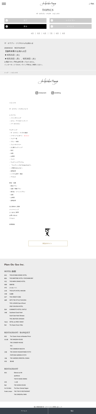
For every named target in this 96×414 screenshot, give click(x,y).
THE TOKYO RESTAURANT (22, 391)
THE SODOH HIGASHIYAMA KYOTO (20, 352)
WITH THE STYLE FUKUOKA (18, 300)
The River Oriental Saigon (21, 388)
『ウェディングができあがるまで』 (21, 165)
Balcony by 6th (18, 372)
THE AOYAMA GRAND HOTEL (18, 275)
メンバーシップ (14, 209)
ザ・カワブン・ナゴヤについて (18, 109)
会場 (12, 153)
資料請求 (13, 171)
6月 (45, 33)
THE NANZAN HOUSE (16, 339)
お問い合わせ (13, 215)
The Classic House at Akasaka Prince (20, 336)
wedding (56, 93)
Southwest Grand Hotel (16, 312)
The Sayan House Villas (16, 325)
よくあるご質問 (14, 212)
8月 (57, 33)
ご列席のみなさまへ (16, 168)
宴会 (25, 26)
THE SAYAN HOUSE (20, 385)
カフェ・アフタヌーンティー (19, 121)
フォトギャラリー (16, 144)
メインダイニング (16, 118)
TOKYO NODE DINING (20, 379)
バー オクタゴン (15, 123)
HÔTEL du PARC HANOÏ (16, 322)
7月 (51, 33)
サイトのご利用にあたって (54, 407)
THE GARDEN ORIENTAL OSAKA (19, 358)
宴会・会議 (12, 183)
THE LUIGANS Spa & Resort (18, 303)
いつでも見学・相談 (16, 174)
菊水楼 (12, 361)
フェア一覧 (14, 138)
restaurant (40, 93)
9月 (63, 33)
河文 (11, 345)
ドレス (13, 159)
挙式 (12, 150)
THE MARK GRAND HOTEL (17, 281)
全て (25, 20)
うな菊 (16, 382)
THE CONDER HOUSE (16, 342)
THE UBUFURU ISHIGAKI (17, 319)
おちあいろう (13, 287)
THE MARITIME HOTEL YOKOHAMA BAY (21, 278)
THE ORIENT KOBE (15, 297)
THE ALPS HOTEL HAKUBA (17, 290)
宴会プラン (14, 185)
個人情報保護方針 (39, 407)
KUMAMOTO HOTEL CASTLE (18, 309)
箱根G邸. (12, 284)
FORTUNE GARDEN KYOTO (18, 355)
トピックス (12, 102)
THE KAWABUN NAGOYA (17, 349)
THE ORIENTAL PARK (20, 394)
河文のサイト (47, 243)
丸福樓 (11, 294)
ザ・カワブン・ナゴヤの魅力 (19, 132)
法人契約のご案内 (14, 206)
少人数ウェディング (16, 147)
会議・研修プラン (16, 188)
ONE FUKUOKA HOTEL (16, 306)
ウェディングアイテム (17, 162)
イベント (70, 26)
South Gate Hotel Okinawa (17, 315)
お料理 (13, 156)
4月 (32, 33)
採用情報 (12, 224)
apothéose (17, 375)
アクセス (13, 177)
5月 (38, 33)
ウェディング (13, 130)
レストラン (70, 20)
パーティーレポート (20, 135)
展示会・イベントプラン (18, 191)
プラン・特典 (15, 141)
